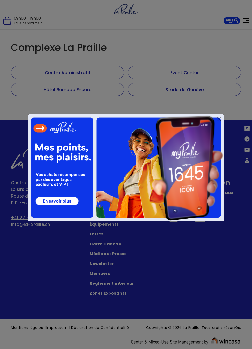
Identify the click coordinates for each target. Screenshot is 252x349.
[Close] (219, 119)
